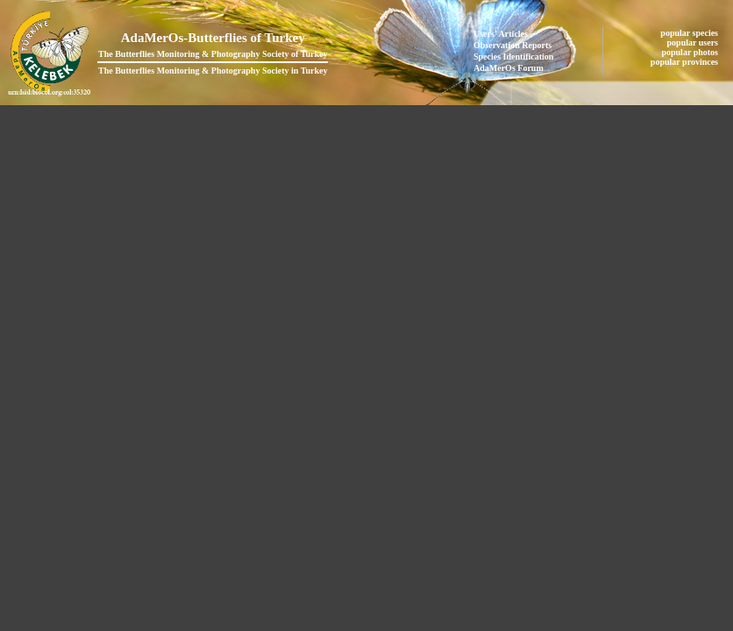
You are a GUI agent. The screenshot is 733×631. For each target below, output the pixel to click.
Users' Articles (500, 34)
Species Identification (513, 56)
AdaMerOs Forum (508, 68)
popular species (690, 33)
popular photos (690, 52)
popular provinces (686, 62)
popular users (694, 42)
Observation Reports (512, 45)
